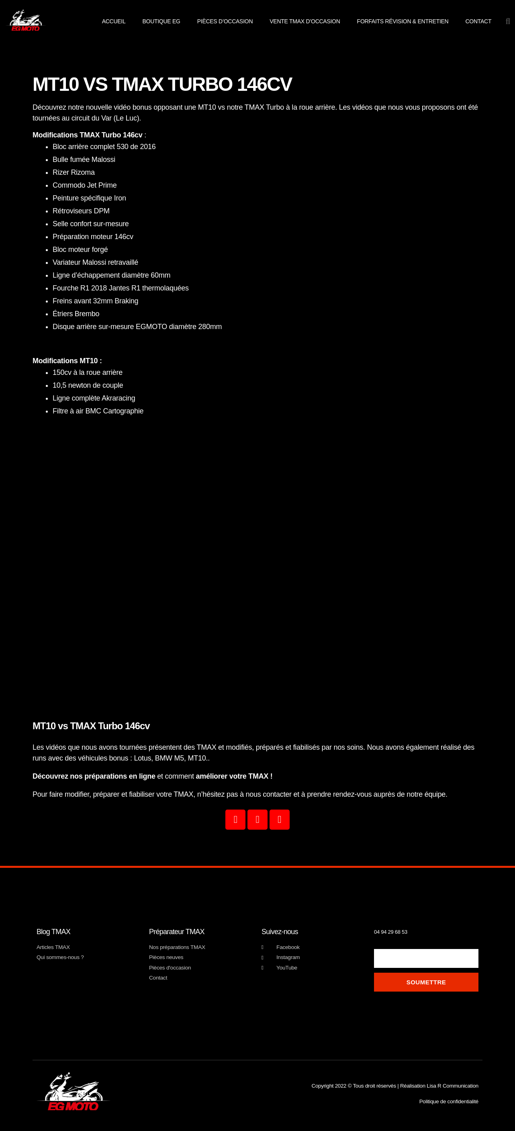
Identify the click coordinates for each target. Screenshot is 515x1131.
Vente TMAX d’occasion (305, 21)
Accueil (114, 21)
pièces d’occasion (225, 21)
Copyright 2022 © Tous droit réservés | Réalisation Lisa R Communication (397, 1086)
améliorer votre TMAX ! (234, 776)
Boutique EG (161, 21)
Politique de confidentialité (450, 1101)
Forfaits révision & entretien (403, 21)
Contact (478, 21)
